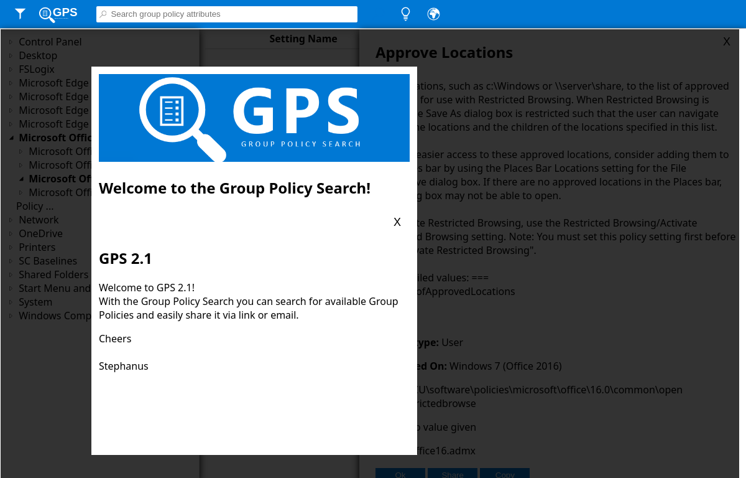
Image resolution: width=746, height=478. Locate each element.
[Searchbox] (233, 14)
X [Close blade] (397, 222)
